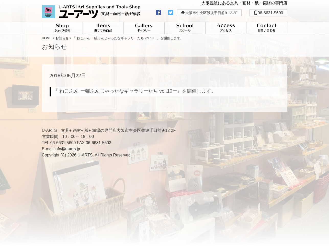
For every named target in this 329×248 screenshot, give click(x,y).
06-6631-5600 (268, 13)
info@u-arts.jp (67, 149)
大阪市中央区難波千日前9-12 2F (209, 13)
